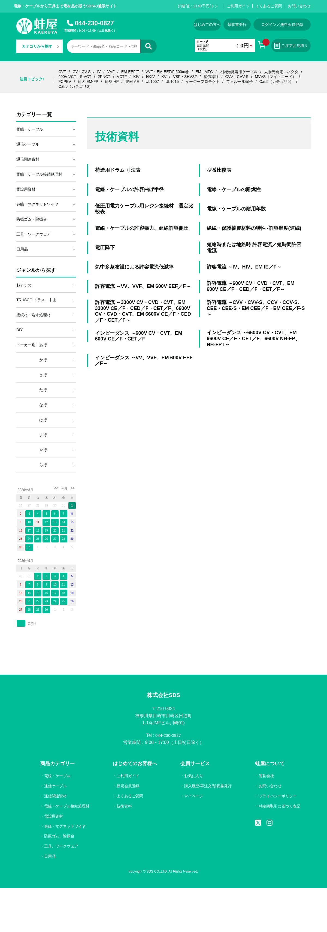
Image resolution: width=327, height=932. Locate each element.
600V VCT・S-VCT (75, 76)
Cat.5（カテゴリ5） (276, 81)
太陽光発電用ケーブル (238, 72)
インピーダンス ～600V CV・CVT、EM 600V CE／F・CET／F (138, 336)
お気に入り (193, 776)
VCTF (122, 76)
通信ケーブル (55, 787)
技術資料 (124, 807)
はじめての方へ (207, 24)
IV (99, 72)
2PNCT (104, 76)
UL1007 (152, 81)
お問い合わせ (299, 6)
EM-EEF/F (130, 72)
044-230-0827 (94, 23)
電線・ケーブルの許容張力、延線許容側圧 (141, 228)
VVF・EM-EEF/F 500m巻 (167, 72)
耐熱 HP (112, 81)
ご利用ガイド (238, 6)
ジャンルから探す (36, 270)
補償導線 (211, 76)
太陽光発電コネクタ (281, 72)
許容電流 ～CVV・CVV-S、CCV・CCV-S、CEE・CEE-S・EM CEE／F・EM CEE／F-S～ (256, 308)
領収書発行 (237, 24)
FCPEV (65, 81)
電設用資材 (53, 817)
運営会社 (266, 776)
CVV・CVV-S (237, 76)
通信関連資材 (55, 797)
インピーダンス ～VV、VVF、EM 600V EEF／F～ (144, 360)
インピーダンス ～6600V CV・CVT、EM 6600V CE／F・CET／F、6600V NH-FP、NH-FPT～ (253, 338)
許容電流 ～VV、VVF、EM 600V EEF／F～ (143, 286)
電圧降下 (105, 247)
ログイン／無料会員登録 (282, 24)
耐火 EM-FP (88, 81)
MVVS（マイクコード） (275, 76)
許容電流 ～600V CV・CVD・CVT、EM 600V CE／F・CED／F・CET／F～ (251, 286)
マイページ (193, 797)
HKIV (150, 76)
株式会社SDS (163, 695)
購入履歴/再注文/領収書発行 (208, 787)
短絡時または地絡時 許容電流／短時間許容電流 (254, 247)
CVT (62, 72)
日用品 (50, 857)
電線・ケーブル (57, 776)
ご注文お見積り (291, 46)
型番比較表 (219, 170)
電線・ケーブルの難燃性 (234, 189)
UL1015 (172, 81)
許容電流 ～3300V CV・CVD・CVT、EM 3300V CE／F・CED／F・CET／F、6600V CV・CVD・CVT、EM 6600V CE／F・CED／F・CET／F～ (143, 311)
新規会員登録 (128, 787)
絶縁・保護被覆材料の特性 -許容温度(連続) (254, 228)
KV (163, 76)
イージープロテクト (202, 81)
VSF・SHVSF (185, 76)
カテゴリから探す (40, 46)
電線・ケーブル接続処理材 (67, 807)
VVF (111, 72)
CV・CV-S (81, 72)
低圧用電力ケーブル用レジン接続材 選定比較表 (144, 209)
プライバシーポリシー (277, 797)
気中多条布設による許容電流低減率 (134, 267)
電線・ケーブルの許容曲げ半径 (129, 189)
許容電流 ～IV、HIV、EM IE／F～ (244, 267)
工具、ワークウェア (61, 847)
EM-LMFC (204, 72)
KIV (136, 76)
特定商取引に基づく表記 (279, 807)
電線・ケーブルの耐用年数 (236, 209)
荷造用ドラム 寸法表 (118, 170)
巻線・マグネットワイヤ (65, 827)
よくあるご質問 (268, 6)
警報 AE (132, 81)
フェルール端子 (239, 81)
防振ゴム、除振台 (59, 837)
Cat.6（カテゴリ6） (76, 86)
